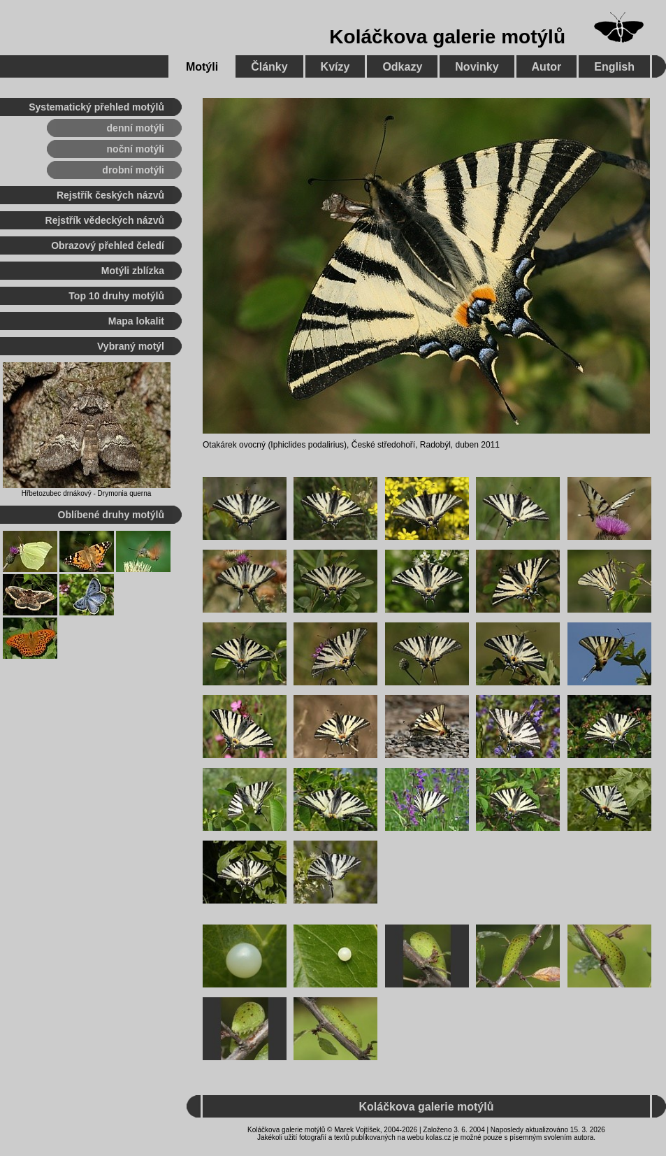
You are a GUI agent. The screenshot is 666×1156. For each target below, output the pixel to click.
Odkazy (402, 67)
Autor (547, 67)
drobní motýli (133, 170)
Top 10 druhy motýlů (116, 295)
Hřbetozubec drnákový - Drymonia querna (87, 493)
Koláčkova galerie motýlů (447, 37)
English (614, 67)
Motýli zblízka (132, 270)
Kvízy (335, 67)
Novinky (476, 67)
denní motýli (135, 128)
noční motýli (135, 149)
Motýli (202, 67)
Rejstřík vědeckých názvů (104, 220)
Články (269, 67)
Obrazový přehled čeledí (107, 245)
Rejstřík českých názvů (110, 195)
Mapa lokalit (136, 321)
